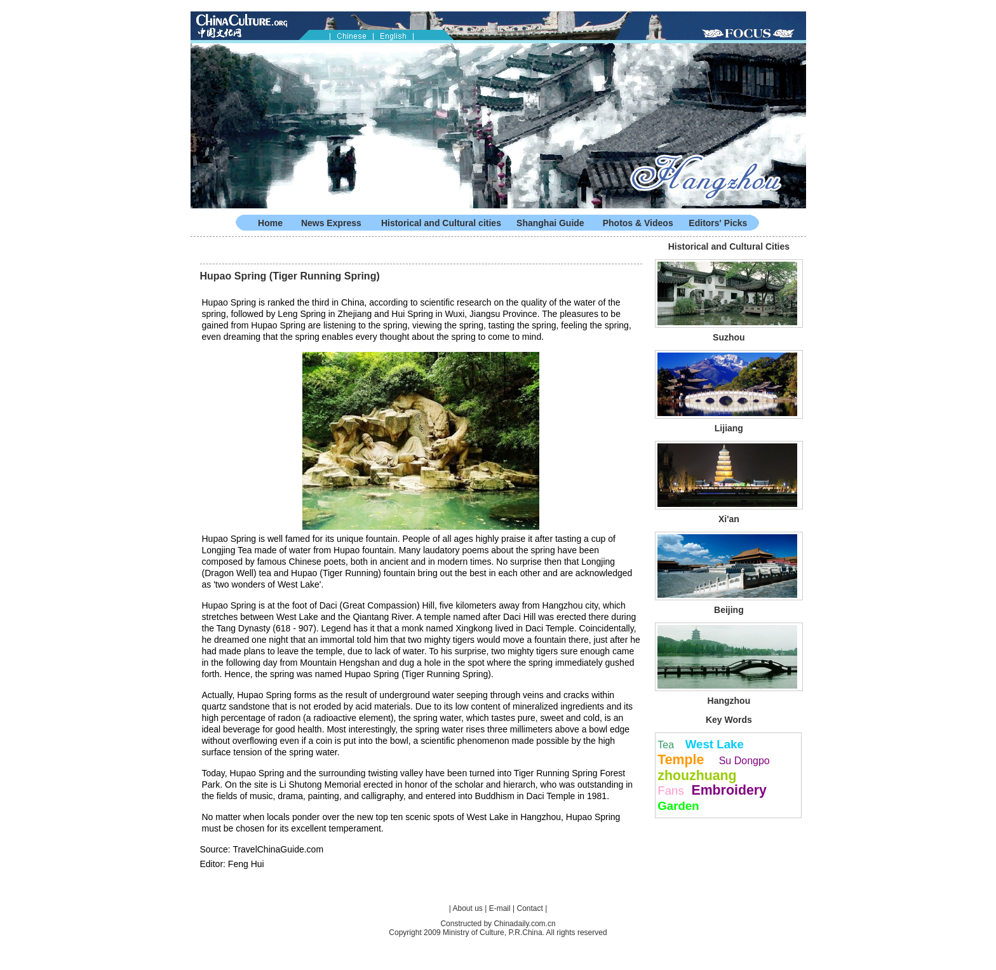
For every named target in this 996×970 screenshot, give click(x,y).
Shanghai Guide (550, 223)
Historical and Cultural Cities (729, 246)
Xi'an (728, 519)
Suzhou (729, 337)
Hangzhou (729, 701)
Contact (529, 908)
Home (270, 223)
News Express (331, 223)
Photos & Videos (638, 223)
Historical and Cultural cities (441, 223)
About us (468, 908)
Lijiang (729, 428)
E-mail (500, 908)
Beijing (729, 610)
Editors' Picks (718, 223)
